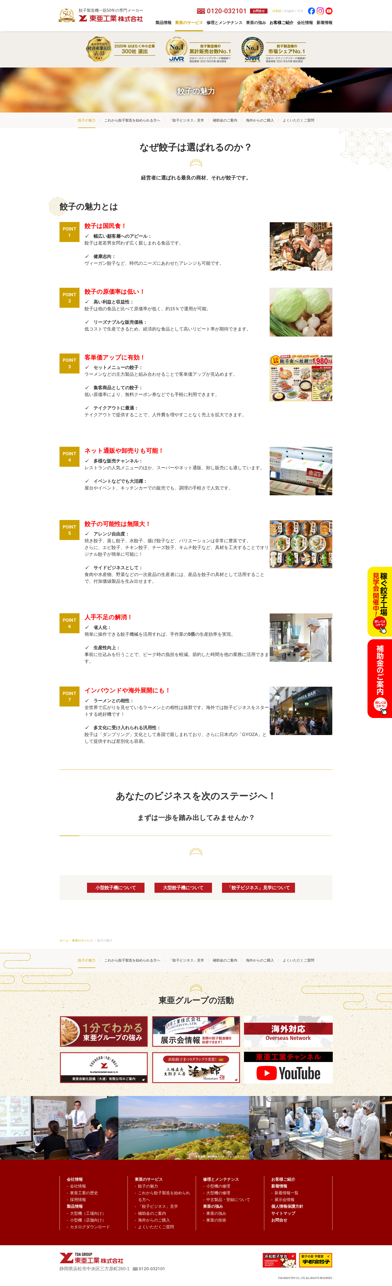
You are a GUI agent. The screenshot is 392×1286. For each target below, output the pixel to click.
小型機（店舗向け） (88, 1220)
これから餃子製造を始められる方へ (132, 120)
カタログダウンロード (90, 1227)
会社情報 (78, 1186)
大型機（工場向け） (88, 1213)
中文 (301, 11)
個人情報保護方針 (287, 1206)
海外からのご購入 (260, 120)
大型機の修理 (218, 1193)
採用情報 (78, 1200)
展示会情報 (284, 1200)
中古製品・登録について (228, 1200)
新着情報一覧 (286, 1193)
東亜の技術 (216, 1220)
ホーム (64, 940)
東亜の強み (216, 1213)
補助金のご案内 (225, 120)
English (289, 11)
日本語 (276, 11)
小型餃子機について (116, 887)
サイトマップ (283, 1213)
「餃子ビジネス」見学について (258, 887)
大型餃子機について (183, 887)
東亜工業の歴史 (84, 1193)
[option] (189, 1128)
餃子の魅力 (87, 120)
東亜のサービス (83, 940)
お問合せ (259, 11)
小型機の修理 (218, 1186)
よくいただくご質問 (298, 120)
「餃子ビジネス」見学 (186, 120)
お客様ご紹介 (283, 1179)
